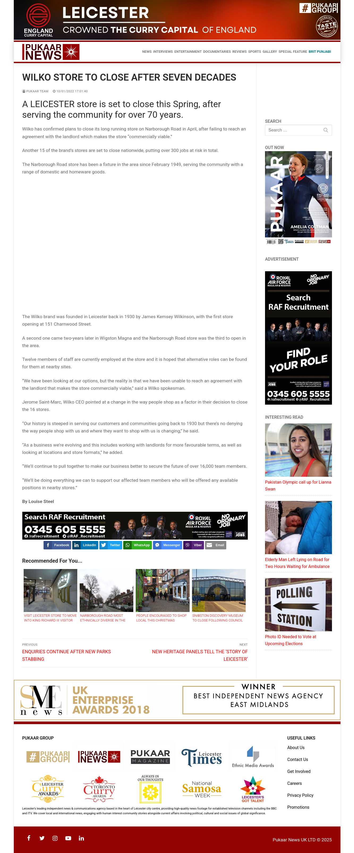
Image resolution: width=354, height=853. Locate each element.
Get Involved (299, 771)
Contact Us (297, 759)
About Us (296, 747)
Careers (294, 783)
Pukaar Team (35, 91)
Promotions (298, 807)
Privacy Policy (300, 795)
